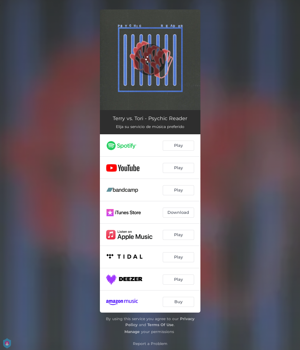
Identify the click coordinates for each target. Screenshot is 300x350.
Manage (132, 331)
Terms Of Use (160, 324)
